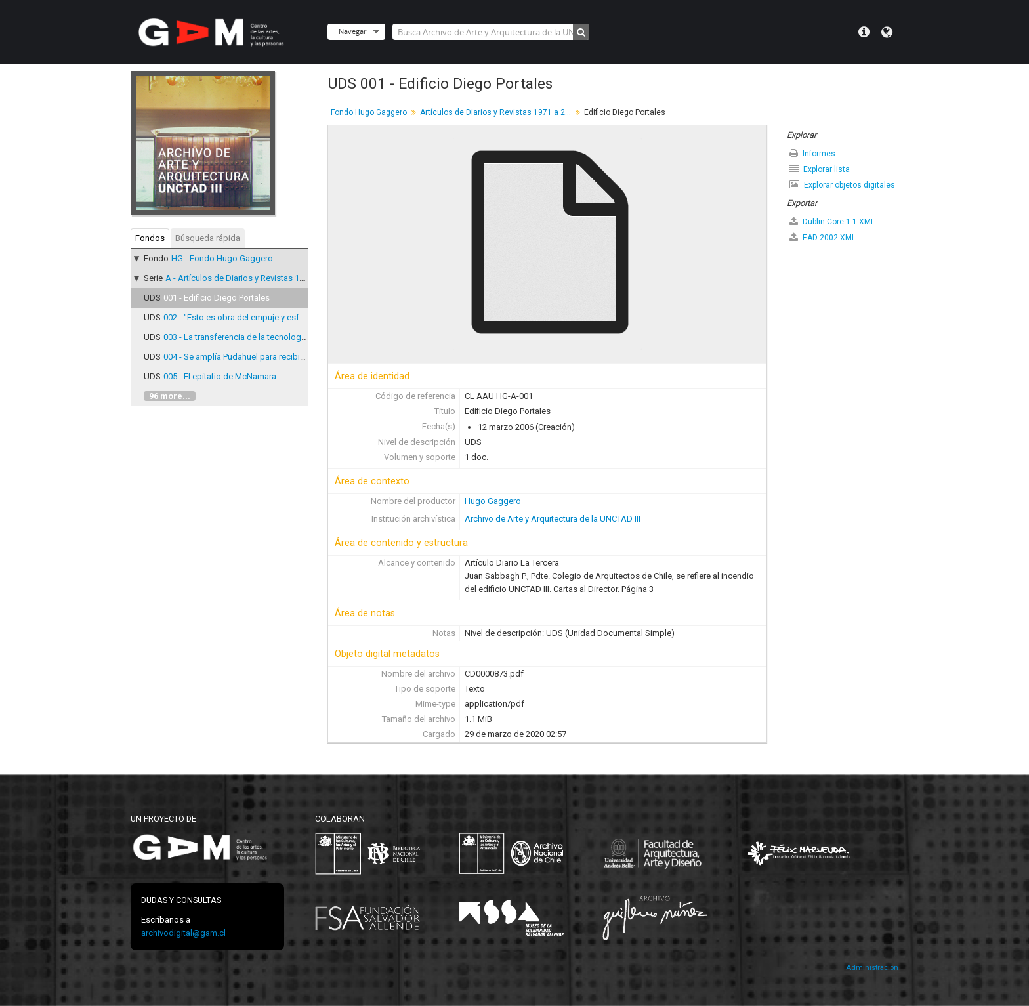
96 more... (169, 396)
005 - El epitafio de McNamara (219, 376)
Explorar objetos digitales (842, 185)
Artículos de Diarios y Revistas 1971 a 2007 (497, 112)
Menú (863, 32)
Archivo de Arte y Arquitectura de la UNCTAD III (552, 519)
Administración (872, 967)
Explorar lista (819, 169)
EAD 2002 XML (822, 237)
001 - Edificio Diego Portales (216, 298)
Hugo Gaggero (493, 501)
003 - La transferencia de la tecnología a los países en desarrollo (285, 337)
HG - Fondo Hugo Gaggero (222, 258)
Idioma (886, 32)
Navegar (352, 31)
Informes (812, 153)
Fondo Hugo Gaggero (369, 112)
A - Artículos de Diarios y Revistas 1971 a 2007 (252, 278)
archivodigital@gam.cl (183, 933)
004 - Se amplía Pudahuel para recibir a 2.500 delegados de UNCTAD (292, 357)
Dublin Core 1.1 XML (832, 221)
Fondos (150, 238)
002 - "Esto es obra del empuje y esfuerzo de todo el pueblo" (278, 317)
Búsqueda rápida (207, 238)
